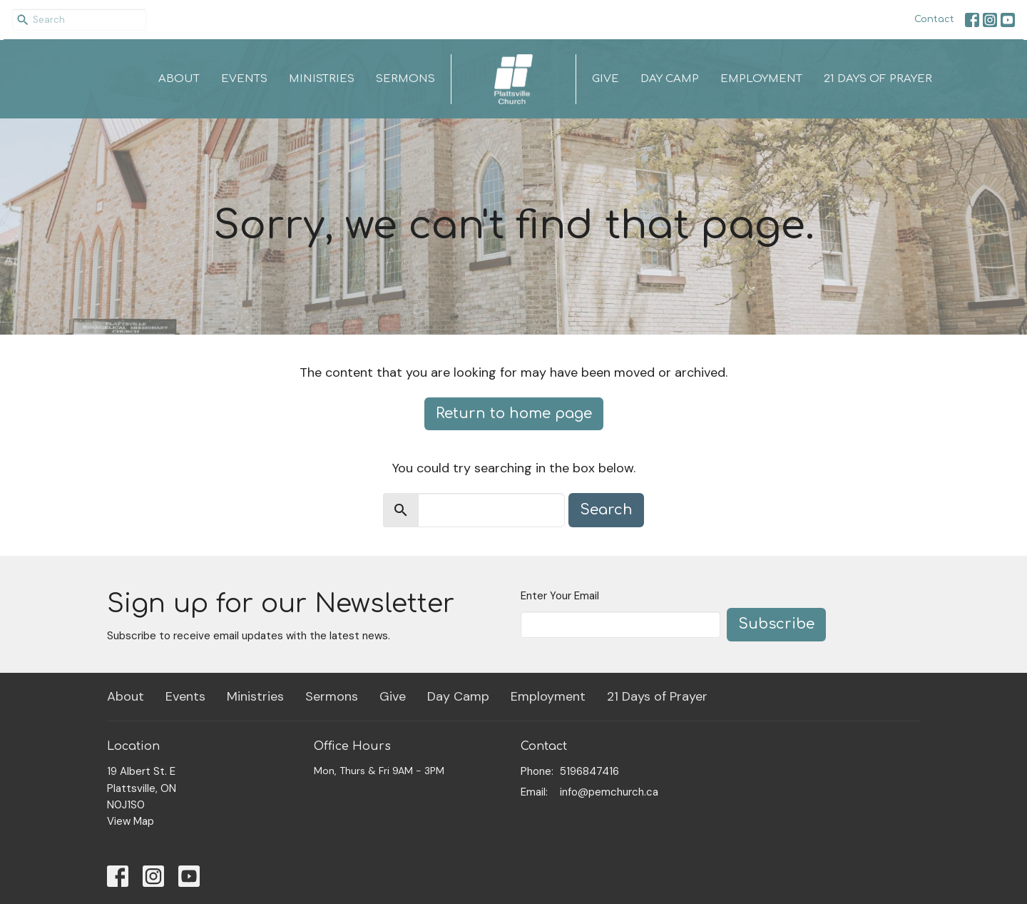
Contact (934, 19)
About (179, 79)
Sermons (405, 79)
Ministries (321, 79)
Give (605, 79)
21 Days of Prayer (878, 79)
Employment (761, 79)
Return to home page (514, 413)
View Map (130, 821)
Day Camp (669, 79)
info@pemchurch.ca (609, 792)
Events (244, 79)
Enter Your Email (560, 596)
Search (606, 510)
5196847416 (589, 771)
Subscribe (776, 624)
